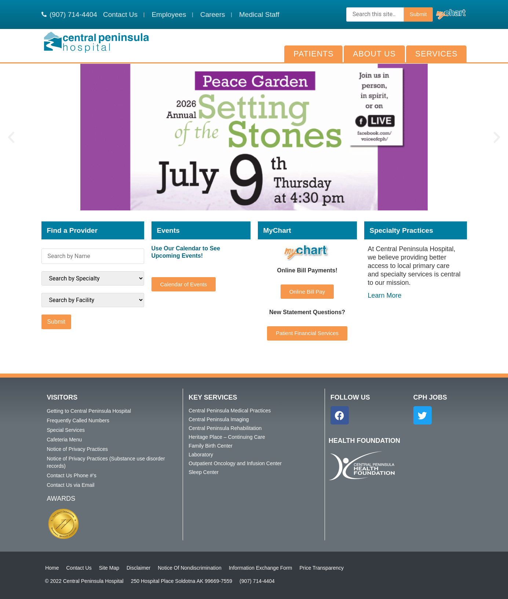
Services (436, 53)
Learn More (385, 295)
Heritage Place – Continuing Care (227, 437)
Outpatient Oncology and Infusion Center (235, 463)
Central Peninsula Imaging (219, 419)
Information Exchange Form (260, 568)
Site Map (109, 568)
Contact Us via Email (71, 485)
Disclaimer (138, 568)
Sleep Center (204, 472)
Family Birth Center (211, 446)
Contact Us (78, 568)
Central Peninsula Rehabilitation (225, 428)
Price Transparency (321, 568)
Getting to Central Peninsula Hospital (89, 411)
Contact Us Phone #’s (71, 475)
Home (52, 568)
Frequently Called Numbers (78, 420)
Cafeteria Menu (64, 439)
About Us (374, 53)
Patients (313, 53)
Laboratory (201, 454)
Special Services (66, 430)
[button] (11, 137)
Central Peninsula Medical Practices (230, 411)
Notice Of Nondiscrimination (190, 568)
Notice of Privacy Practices (77, 449)
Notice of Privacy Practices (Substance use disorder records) (106, 462)
